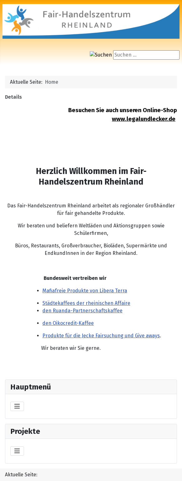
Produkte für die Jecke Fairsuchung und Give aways (101, 336)
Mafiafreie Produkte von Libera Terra (84, 291)
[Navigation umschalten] (17, 406)
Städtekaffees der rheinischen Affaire (86, 303)
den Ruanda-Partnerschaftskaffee (82, 311)
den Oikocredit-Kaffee (68, 323)
